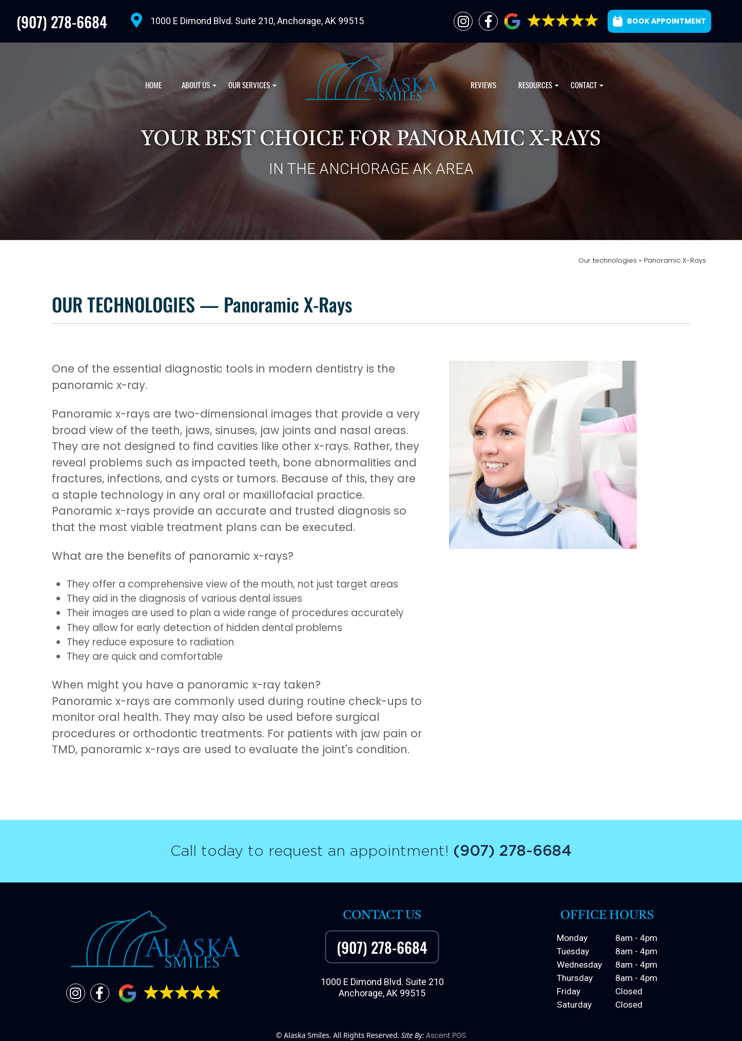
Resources (537, 87)
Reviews (483, 85)
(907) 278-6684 (61, 21)
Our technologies (608, 260)
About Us (198, 87)
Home (153, 85)
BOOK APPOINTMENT (659, 21)
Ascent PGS (446, 1035)
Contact (586, 87)
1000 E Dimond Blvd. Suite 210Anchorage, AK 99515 (382, 987)
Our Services (251, 87)
